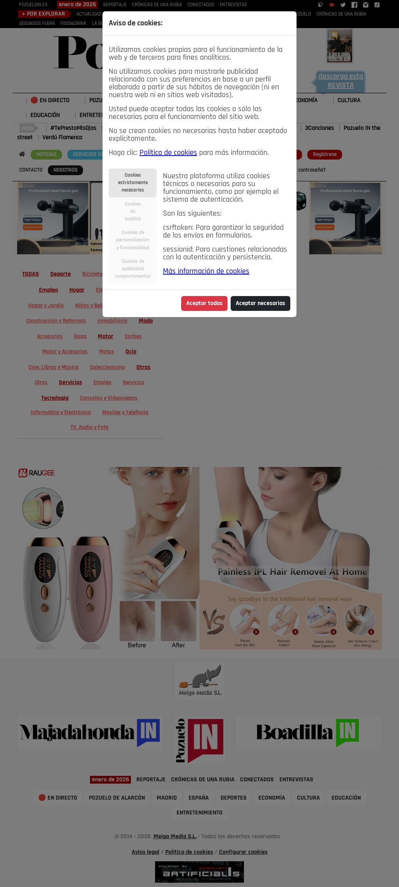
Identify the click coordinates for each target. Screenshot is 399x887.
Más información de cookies (206, 271)
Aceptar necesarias (260, 303)
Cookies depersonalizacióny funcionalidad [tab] (133, 240)
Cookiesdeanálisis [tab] (133, 212)
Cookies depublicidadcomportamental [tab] (132, 269)
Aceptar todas (204, 303)
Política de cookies (168, 153)
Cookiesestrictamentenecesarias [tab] (133, 183)
